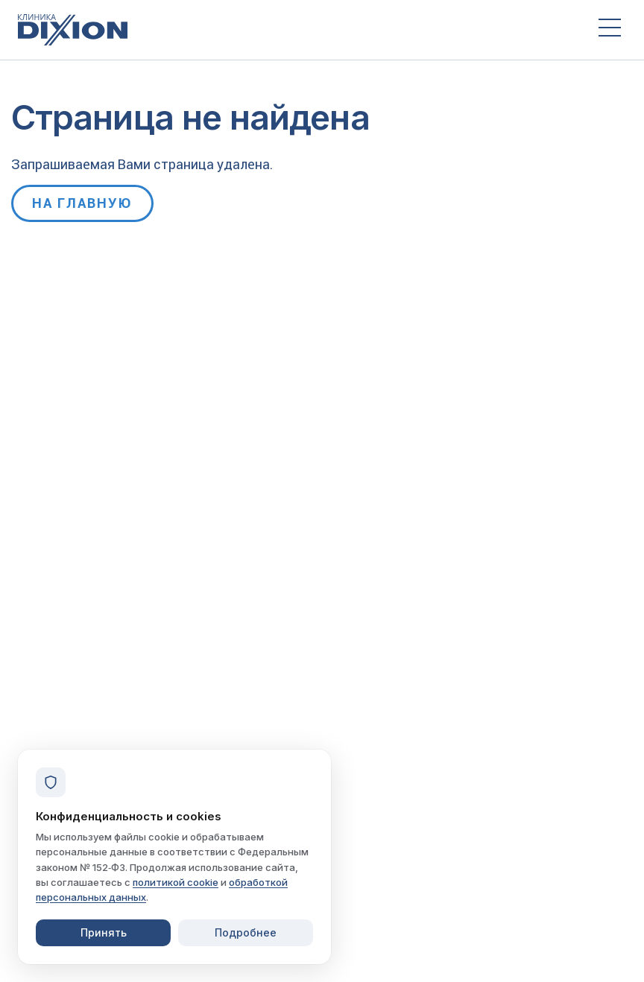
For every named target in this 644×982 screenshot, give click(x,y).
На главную (82, 203)
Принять (103, 932)
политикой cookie (175, 882)
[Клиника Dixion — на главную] (294, 29)
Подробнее (246, 932)
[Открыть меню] (609, 29)
